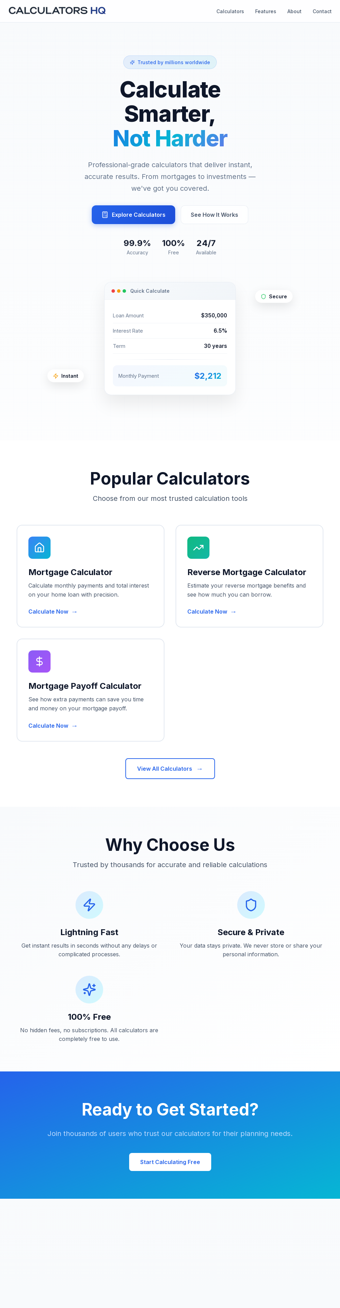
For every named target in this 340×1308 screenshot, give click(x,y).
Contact (322, 11)
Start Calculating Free (170, 1162)
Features (265, 11)
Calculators (230, 11)
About (294, 11)
